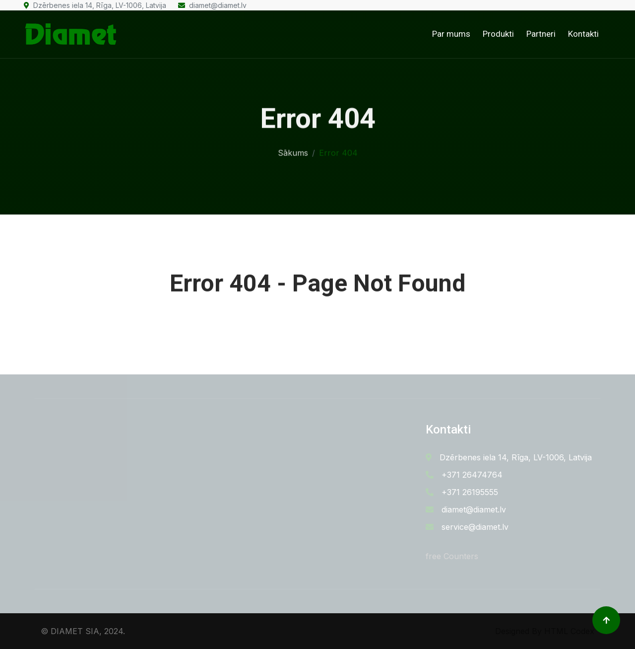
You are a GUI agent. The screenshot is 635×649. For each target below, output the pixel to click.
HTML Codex (569, 631)
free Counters (452, 556)
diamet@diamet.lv (212, 5)
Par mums (451, 34)
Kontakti (583, 34)
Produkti (498, 34)
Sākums (293, 151)
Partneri (541, 34)
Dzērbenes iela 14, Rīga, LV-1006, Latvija (95, 5)
